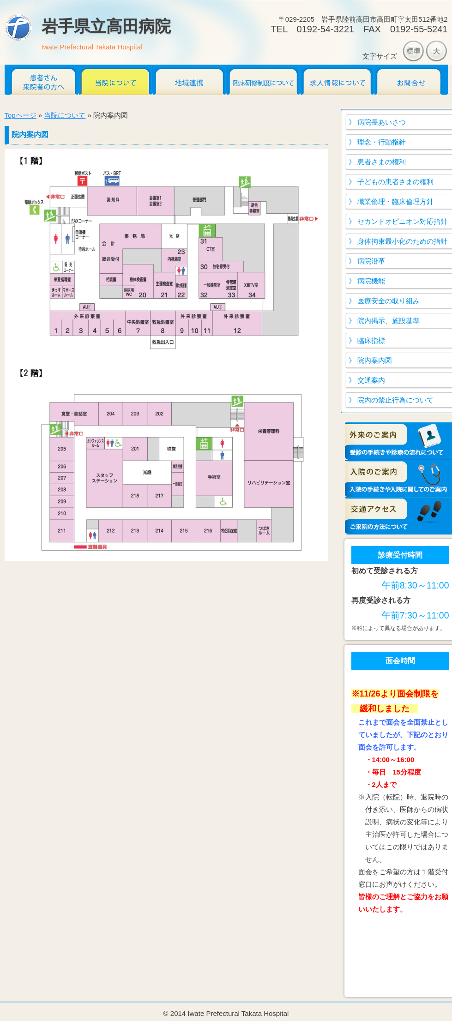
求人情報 (337, 80)
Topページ (20, 115)
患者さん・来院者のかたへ (41, 80)
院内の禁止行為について (395, 400)
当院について (115, 80)
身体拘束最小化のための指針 (402, 241)
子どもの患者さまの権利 (395, 182)
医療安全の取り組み (388, 301)
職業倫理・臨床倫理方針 (395, 201)
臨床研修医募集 (263, 80)
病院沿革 (371, 261)
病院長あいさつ (381, 122)
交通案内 (371, 380)
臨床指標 (371, 340)
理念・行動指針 (381, 142)
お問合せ (411, 80)
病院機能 (371, 281)
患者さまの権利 (381, 162)
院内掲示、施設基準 (388, 320)
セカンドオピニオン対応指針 (402, 221)
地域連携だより (189, 80)
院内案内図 (374, 360)
